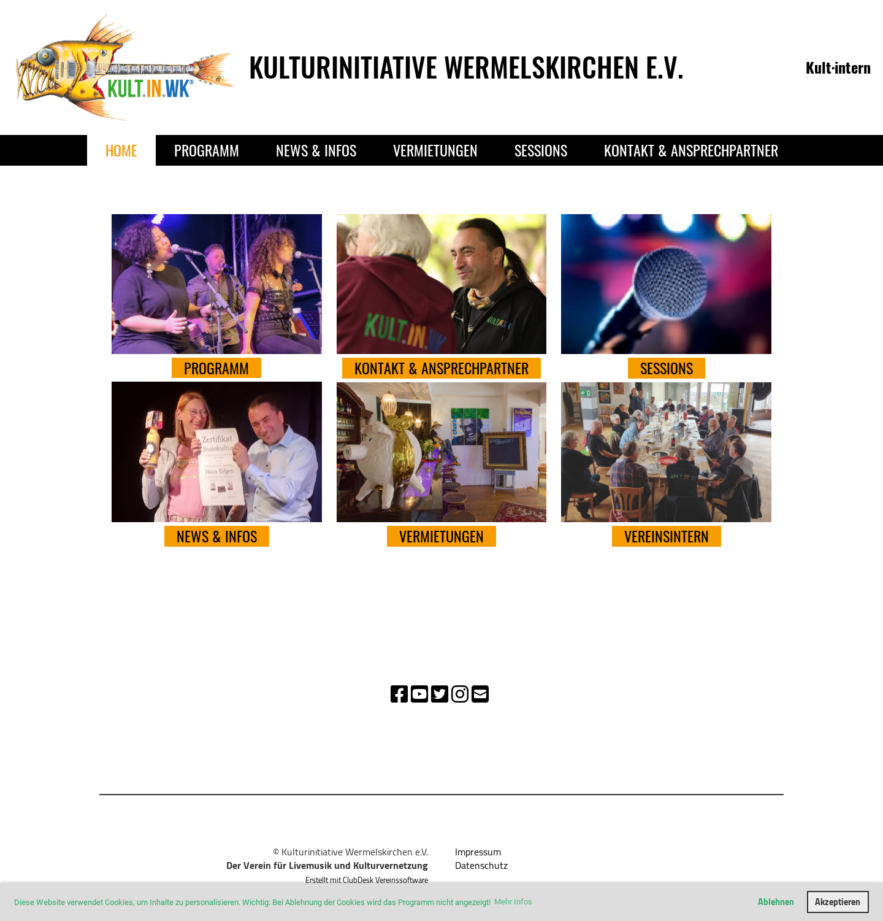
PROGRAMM (216, 368)
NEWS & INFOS (217, 536)
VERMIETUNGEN (441, 536)
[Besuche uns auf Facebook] (399, 694)
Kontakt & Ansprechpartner (691, 150)
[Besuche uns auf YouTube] (419, 694)
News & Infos (316, 150)
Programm (206, 150)
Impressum (478, 851)
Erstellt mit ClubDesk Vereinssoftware (366, 880)
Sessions (540, 150)
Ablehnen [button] (776, 901)
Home (121, 150)
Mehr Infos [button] (513, 901)
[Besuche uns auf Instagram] (459, 694)
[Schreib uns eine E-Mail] (480, 694)
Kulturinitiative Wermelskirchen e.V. (466, 67)
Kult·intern (838, 67)
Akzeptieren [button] (837, 901)
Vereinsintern (666, 536)
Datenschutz (481, 865)
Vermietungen (435, 150)
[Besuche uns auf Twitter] (439, 694)
